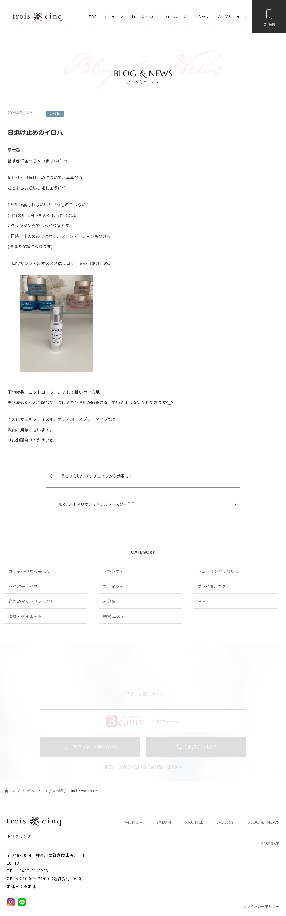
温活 (201, 579)
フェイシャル (115, 564)
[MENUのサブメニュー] (141, 808)
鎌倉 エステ (114, 593)
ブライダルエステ (213, 564)
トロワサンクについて (218, 549)
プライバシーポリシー (261, 892)
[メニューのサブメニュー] (121, 16)
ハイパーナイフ (23, 564)
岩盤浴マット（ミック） (31, 579)
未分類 (55, 113)
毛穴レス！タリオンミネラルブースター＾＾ (193, 482)
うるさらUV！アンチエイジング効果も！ (59, 482)
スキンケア (113, 549)
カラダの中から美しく (29, 549)
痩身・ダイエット (25, 593)
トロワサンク (19, 822)
